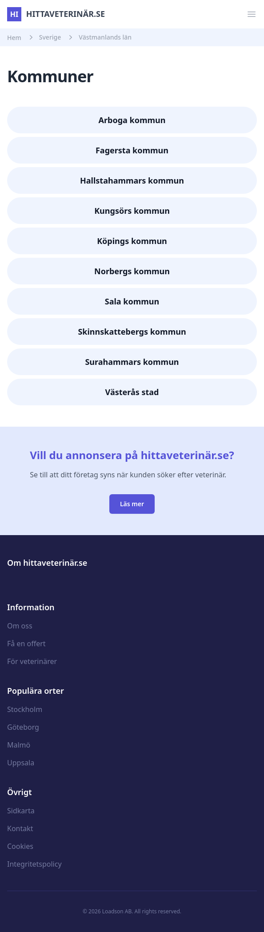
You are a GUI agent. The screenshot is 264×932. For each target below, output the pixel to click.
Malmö (18, 745)
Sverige (50, 37)
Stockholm (24, 709)
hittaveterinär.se (56, 13)
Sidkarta (21, 811)
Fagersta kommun (132, 150)
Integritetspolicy (34, 864)
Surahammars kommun (132, 361)
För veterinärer (32, 661)
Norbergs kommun (132, 271)
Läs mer (132, 504)
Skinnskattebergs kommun (132, 331)
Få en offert (26, 643)
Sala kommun (132, 301)
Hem (14, 37)
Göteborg (23, 727)
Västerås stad (132, 392)
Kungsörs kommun (132, 210)
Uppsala (20, 763)
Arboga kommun (132, 120)
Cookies (20, 846)
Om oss (19, 626)
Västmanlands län (105, 37)
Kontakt (20, 828)
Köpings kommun (132, 241)
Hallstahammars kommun (132, 180)
